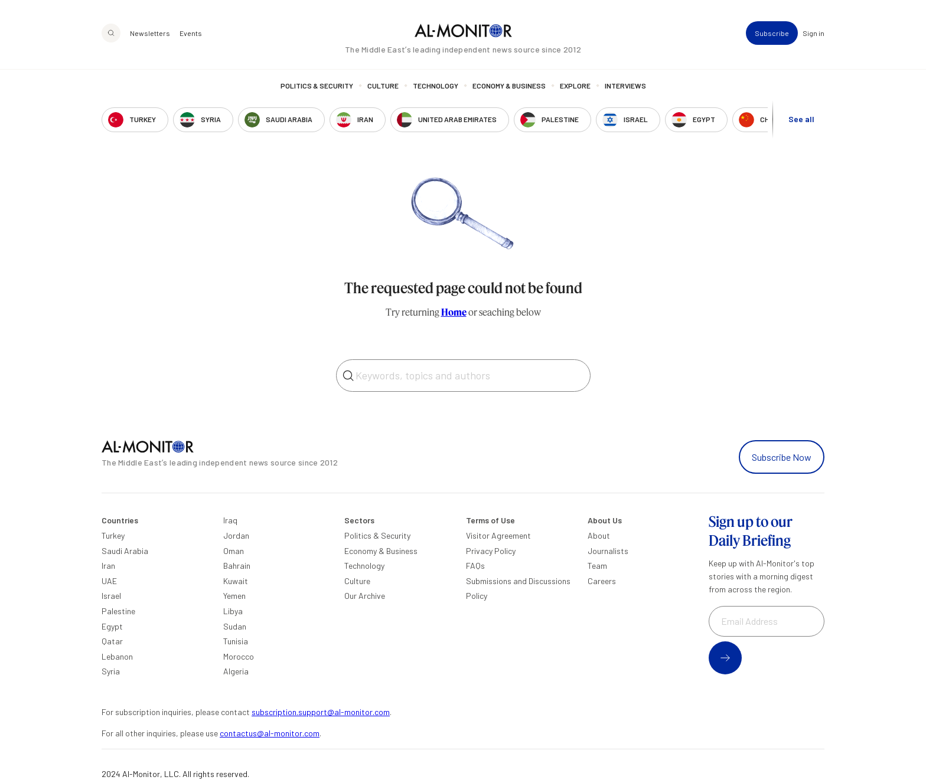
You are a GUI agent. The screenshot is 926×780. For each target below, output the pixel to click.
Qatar (112, 641)
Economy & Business (509, 85)
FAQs (475, 566)
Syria (111, 671)
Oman (233, 551)
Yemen (234, 596)
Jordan (236, 535)
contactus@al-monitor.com (269, 733)
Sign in (813, 33)
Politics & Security (317, 85)
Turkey (113, 535)
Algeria (236, 671)
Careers (602, 581)
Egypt (112, 626)
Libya (233, 611)
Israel (111, 596)
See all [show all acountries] (801, 119)
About (599, 535)
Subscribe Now (781, 457)
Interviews (625, 85)
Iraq (230, 520)
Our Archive (364, 596)
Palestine (118, 611)
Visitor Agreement (498, 535)
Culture (383, 85)
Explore (575, 85)
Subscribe (772, 33)
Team (597, 566)
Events (191, 33)
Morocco (238, 656)
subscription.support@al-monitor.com (321, 712)
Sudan (234, 626)
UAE (109, 581)
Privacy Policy (491, 551)
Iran (108, 566)
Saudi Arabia (125, 551)
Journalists (608, 551)
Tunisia (235, 641)
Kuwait (235, 581)
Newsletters (150, 33)
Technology (435, 85)
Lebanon (117, 656)
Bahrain (236, 566)
